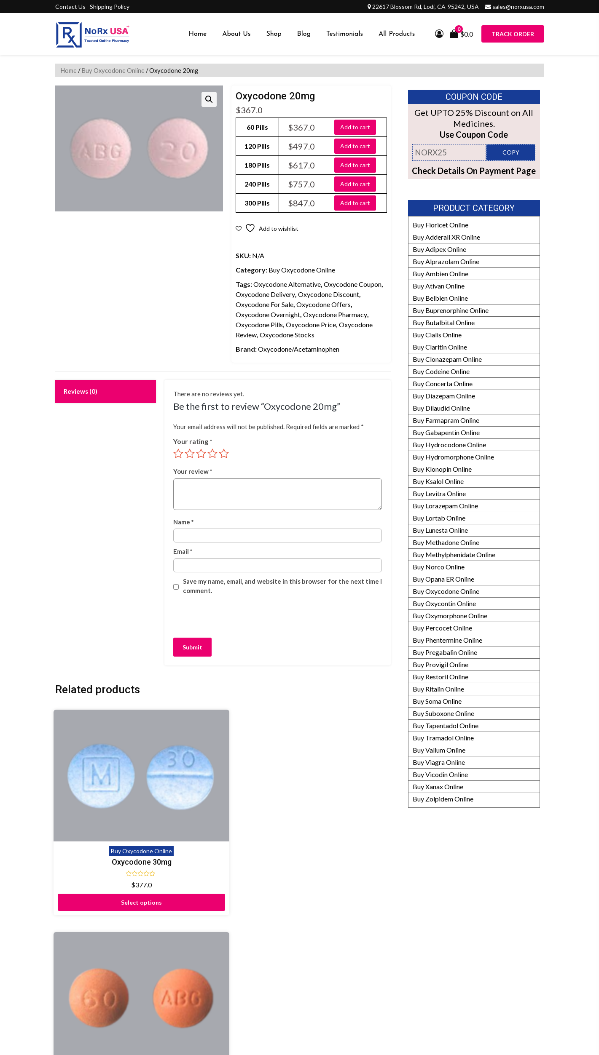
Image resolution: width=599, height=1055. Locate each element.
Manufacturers (408, 905)
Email (183, 551)
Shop (273, 34)
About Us (236, 34)
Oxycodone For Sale (264, 304)
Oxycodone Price (311, 325)
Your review (192, 471)
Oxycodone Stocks (287, 335)
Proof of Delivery (246, 893)
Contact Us (70, 6)
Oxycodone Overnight (268, 314)
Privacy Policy (241, 966)
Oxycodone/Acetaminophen (298, 349)
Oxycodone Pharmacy (335, 314)
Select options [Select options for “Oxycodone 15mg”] (266, 828)
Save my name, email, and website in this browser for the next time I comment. (282, 586)
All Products (397, 34)
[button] (209, 99)
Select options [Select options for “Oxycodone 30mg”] (93, 828)
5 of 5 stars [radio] (224, 454)
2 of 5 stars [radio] (190, 454)
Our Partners (405, 893)
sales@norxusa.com (518, 6)
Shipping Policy (109, 6)
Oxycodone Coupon (352, 284)
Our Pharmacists (411, 954)
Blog (304, 34)
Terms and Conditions (252, 979)
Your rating (192, 441)
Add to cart (355, 127)
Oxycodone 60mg (180, 788)
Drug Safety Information (422, 979)
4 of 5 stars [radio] (212, 454)
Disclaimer (236, 905)
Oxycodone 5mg (352, 788)
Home (198, 34)
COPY (510, 152)
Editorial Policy (409, 942)
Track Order (513, 33)
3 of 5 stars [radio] (201, 454)
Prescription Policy (414, 991)
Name (183, 522)
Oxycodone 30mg (94, 788)
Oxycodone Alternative (287, 284)
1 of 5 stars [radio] (178, 454)
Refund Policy (407, 917)
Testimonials (344, 34)
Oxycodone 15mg (266, 788)
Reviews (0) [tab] (80, 391)
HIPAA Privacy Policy (418, 966)
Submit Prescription (250, 991)
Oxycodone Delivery (265, 294)
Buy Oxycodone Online (113, 70)
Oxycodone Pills (259, 325)
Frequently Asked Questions (262, 942)
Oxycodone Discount (328, 294)
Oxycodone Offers (323, 304)
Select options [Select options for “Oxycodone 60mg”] (179, 828)
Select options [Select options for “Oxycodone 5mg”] (352, 828)
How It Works (407, 930)
